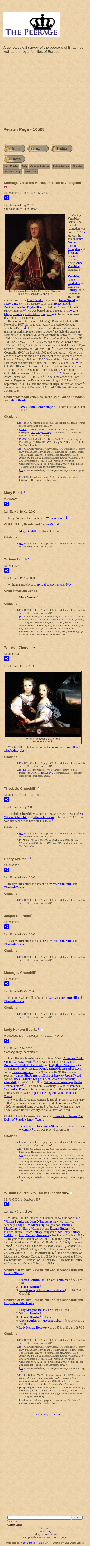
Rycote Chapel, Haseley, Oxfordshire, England (41, 312)
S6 (21, 448)
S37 (22, 476)
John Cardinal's (27, 1543)
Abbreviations (61, 166)
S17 (22, 840)
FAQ (24, 166)
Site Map (77, 166)
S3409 (23, 429)
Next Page (31, 171)
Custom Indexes (39, 166)
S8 (21, 422)
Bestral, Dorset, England (52, 584)
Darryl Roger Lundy (41, 432)
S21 (22, 1374)
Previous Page (12, 171)
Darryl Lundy (45, 1531)
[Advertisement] (45, 91)
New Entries (11, 166)
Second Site (39, 1543)
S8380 (23, 439)
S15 (22, 1387)
